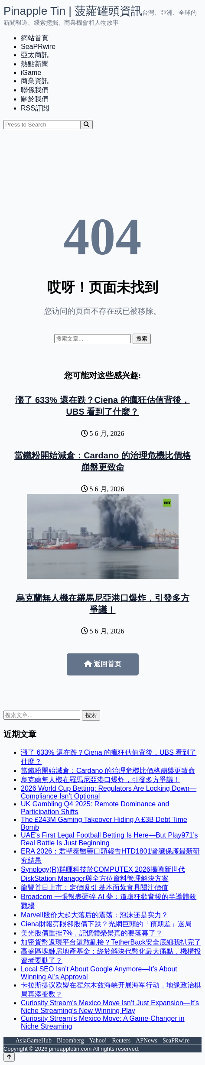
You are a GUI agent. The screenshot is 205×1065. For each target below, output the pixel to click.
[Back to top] (9, 1057)
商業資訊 (35, 80)
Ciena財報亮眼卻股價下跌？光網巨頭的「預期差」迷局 (106, 924)
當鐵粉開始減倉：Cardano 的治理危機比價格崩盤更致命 (108, 770)
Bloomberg (70, 1040)
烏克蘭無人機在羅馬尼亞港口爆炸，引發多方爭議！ (100, 779)
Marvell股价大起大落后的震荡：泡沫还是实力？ (94, 915)
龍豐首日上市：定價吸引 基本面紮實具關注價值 (94, 887)
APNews (146, 1040)
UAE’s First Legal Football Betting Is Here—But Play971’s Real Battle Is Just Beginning (109, 839)
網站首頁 (35, 38)
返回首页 (102, 664)
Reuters (121, 1040)
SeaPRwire (38, 46)
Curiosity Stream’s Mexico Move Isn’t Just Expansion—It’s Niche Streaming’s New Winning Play (110, 1006)
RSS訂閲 (35, 108)
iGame (31, 72)
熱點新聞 (35, 64)
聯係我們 (35, 90)
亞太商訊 (35, 54)
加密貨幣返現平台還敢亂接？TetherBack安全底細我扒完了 (111, 942)
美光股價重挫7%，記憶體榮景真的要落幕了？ (92, 933)
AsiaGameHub (34, 1040)
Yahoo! (98, 1040)
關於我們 (35, 99)
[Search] (86, 124)
